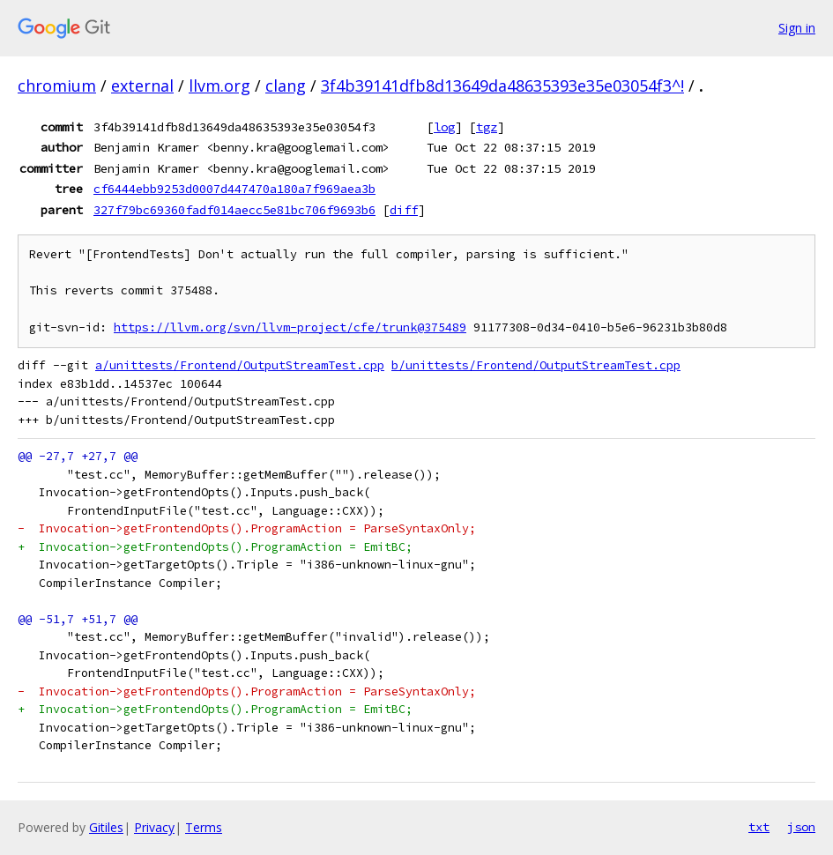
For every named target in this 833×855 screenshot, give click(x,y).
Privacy (154, 827)
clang (285, 85)
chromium (57, 85)
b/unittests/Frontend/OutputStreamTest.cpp (536, 365)
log (444, 127)
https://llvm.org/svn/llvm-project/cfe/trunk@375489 (290, 327)
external (142, 85)
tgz (486, 127)
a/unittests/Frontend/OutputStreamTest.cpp (239, 365)
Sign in (796, 27)
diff (404, 210)
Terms (203, 827)
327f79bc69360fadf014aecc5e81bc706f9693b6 (234, 210)
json (801, 827)
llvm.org (219, 85)
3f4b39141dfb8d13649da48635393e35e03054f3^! (502, 85)
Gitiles (106, 827)
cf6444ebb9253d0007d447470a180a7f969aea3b (234, 189)
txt (759, 827)
